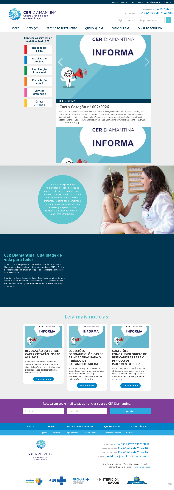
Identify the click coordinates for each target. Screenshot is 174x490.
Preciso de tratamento (61, 28)
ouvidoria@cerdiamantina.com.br (127, 456)
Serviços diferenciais (39, 92)
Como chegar (120, 28)
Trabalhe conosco (153, 2)
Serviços (50, 426)
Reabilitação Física (39, 49)
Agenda (115, 2)
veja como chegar (142, 466)
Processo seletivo (113, 432)
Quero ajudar (94, 28)
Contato (167, 2)
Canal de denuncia (150, 28)
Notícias (124, 2)
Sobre (30, 426)
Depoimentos (137, 2)
